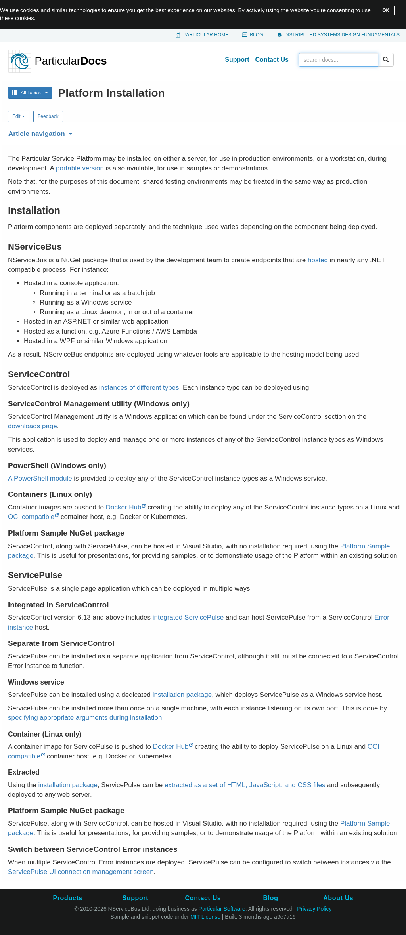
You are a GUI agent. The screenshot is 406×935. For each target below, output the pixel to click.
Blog (256, 35)
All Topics (30, 92)
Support (237, 59)
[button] (203, 132)
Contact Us (272, 59)
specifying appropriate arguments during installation (85, 717)
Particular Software (222, 909)
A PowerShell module (40, 478)
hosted (318, 260)
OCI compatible (31, 517)
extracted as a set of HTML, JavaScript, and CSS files (245, 785)
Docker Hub (124, 507)
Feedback (48, 116)
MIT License (205, 917)
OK (385, 10)
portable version (80, 168)
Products (67, 898)
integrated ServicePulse (188, 617)
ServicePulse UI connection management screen (81, 872)
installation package (182, 694)
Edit (18, 116)
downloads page (32, 426)
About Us (338, 898)
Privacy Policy (314, 909)
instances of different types (139, 387)
